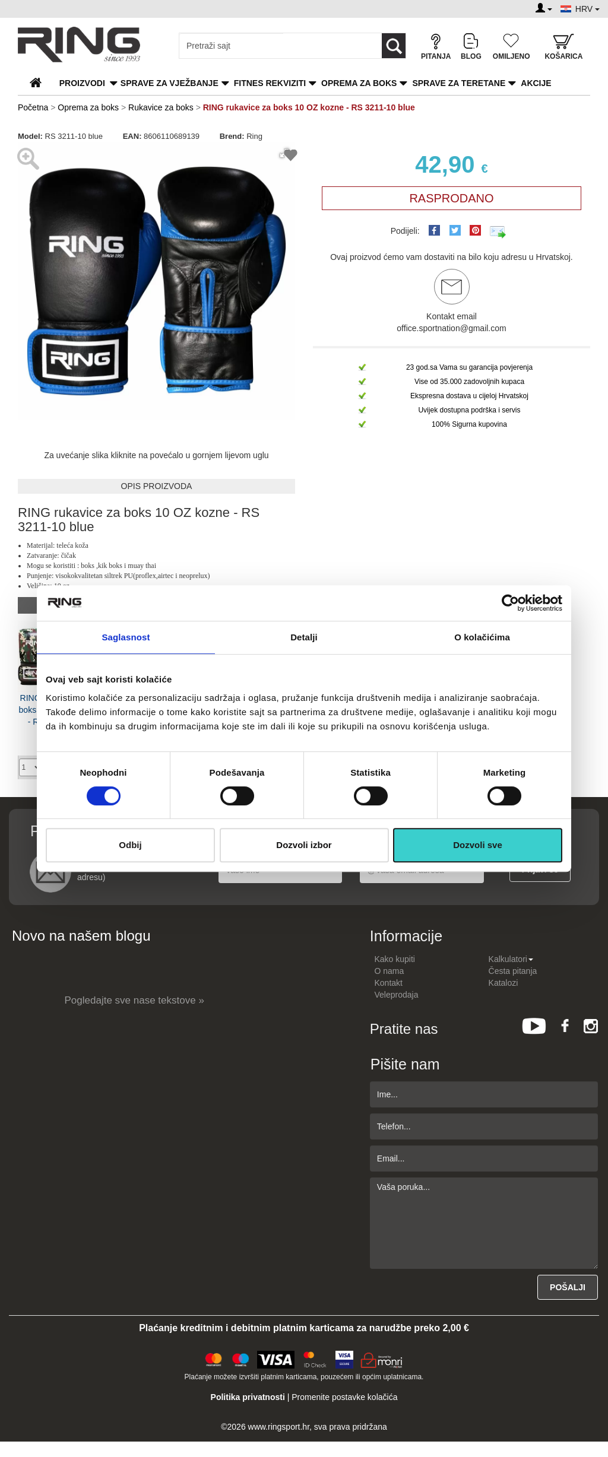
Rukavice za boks (161, 107)
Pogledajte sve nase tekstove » (134, 1000)
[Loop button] (394, 45)
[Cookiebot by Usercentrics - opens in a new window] (510, 603)
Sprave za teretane (458, 83)
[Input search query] (231, 45)
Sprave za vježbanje (169, 83)
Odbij (130, 845)
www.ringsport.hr (278, 1426)
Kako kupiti (395, 959)
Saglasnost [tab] (126, 637)
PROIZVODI (82, 83)
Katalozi (503, 983)
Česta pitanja (513, 971)
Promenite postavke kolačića (344, 1397)
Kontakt (389, 983)
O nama (389, 971)
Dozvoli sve (477, 845)
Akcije (536, 83)
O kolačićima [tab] (482, 637)
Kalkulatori (511, 959)
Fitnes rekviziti (270, 83)
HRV (587, 9)
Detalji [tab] (304, 637)
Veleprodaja (397, 994)
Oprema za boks (359, 83)
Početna (33, 107)
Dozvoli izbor (303, 845)
